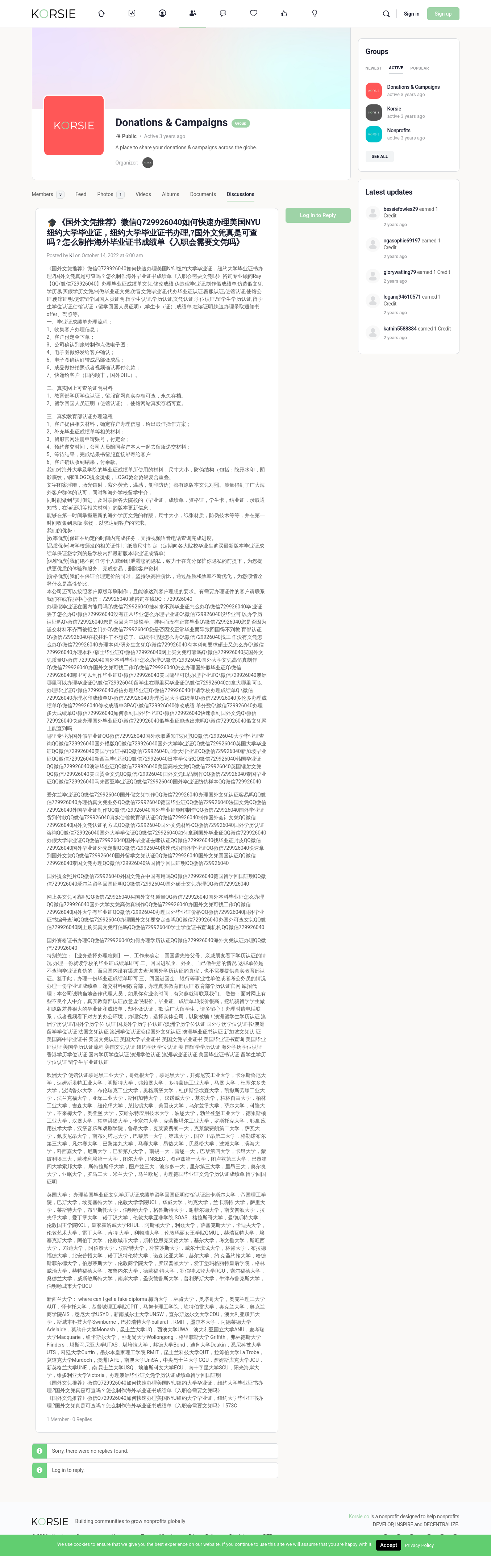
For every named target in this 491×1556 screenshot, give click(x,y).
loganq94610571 (402, 297)
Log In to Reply (318, 215)
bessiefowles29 (401, 209)
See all (380, 156)
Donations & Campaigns (413, 87)
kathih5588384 (400, 329)
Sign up (443, 14)
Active (396, 68)
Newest (374, 68)
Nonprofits (399, 130)
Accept (388, 1545)
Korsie (394, 109)
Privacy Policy (419, 1545)
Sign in (412, 14)
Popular (420, 68)
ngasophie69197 (402, 241)
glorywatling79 (400, 272)
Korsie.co (359, 1516)
